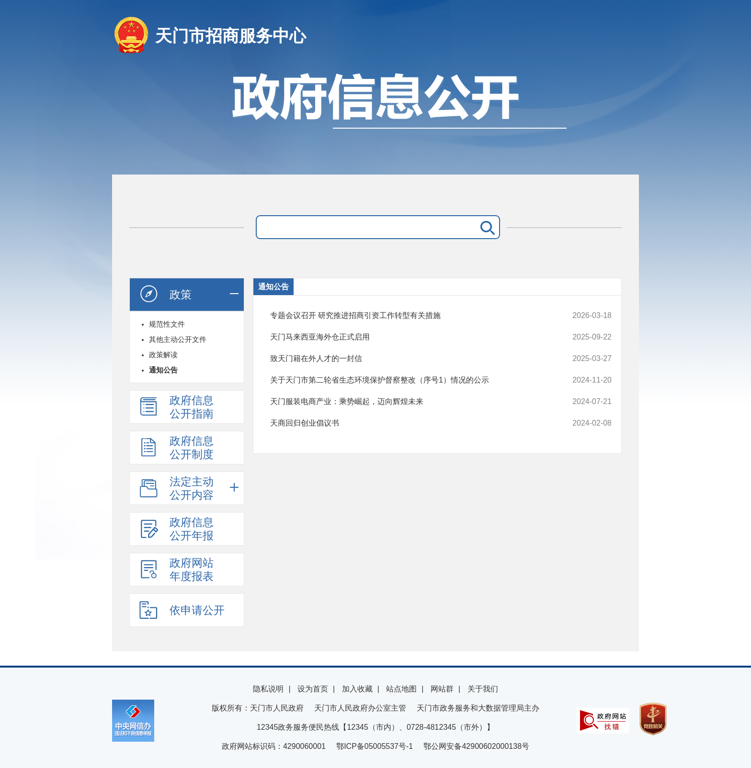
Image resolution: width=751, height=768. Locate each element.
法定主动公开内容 (176, 488)
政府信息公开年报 (176, 529)
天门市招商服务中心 (230, 35)
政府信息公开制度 (176, 448)
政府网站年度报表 (176, 569)
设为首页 (312, 689)
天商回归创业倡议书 (408, 423)
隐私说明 (268, 689)
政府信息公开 (375, 118)
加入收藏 (357, 689)
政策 (165, 294)
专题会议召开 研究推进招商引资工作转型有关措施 (408, 315)
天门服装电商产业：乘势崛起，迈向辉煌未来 (408, 401)
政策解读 (163, 355)
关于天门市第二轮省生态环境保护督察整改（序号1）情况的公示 (408, 380)
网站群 (442, 689)
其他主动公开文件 (177, 339)
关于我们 (482, 689)
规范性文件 (167, 324)
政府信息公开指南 (176, 407)
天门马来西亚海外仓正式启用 (408, 337)
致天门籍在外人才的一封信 (408, 358)
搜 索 (485, 227)
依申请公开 (182, 609)
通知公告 (163, 370)
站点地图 (401, 689)
